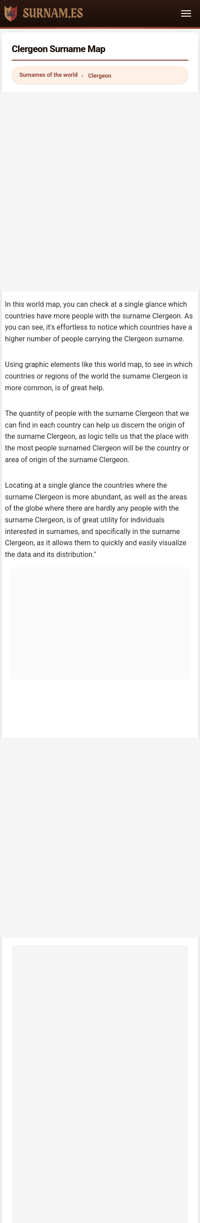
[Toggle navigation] (186, 13)
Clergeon (99, 75)
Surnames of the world (48, 74)
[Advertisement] (100, 191)
